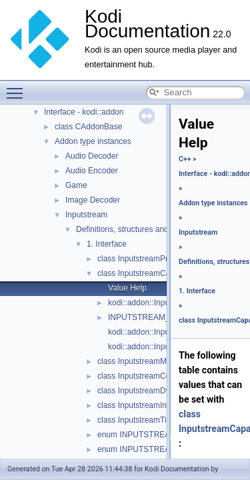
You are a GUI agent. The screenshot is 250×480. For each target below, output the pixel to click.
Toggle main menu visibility (18, 87)
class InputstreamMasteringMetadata (163, 361)
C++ (185, 159)
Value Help (127, 288)
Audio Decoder (91, 156)
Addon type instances (93, 141)
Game (76, 185)
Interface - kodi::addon (83, 112)
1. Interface (107, 244)
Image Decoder (92, 200)
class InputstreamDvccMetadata (154, 390)
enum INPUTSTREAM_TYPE (149, 434)
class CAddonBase (88, 126)
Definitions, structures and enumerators (145, 229)
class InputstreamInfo (135, 405)
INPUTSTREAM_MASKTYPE (160, 317)
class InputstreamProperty (143, 258)
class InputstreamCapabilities (149, 273)
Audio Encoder (91, 170)
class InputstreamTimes (139, 420)
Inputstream (86, 214)
